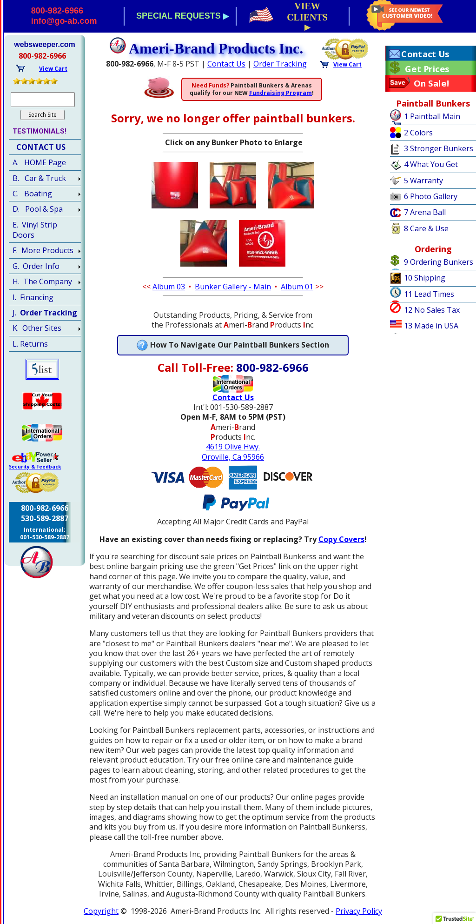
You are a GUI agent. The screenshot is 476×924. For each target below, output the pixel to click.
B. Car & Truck (39, 178)
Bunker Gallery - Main (233, 286)
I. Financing (33, 297)
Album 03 (168, 286)
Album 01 (297, 286)
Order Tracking (280, 64)
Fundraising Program (280, 93)
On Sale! (432, 83)
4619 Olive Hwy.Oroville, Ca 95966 (233, 452)
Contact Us (226, 64)
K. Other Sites (37, 328)
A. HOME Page (39, 162)
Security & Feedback (35, 466)
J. (45, 313)
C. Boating (32, 193)
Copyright (101, 911)
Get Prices (427, 69)
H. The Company (42, 281)
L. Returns (30, 344)
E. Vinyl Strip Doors (35, 230)
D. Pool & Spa (38, 209)
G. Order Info (36, 266)
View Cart (347, 64)
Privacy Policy (359, 911)
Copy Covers (341, 539)
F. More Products (43, 250)
